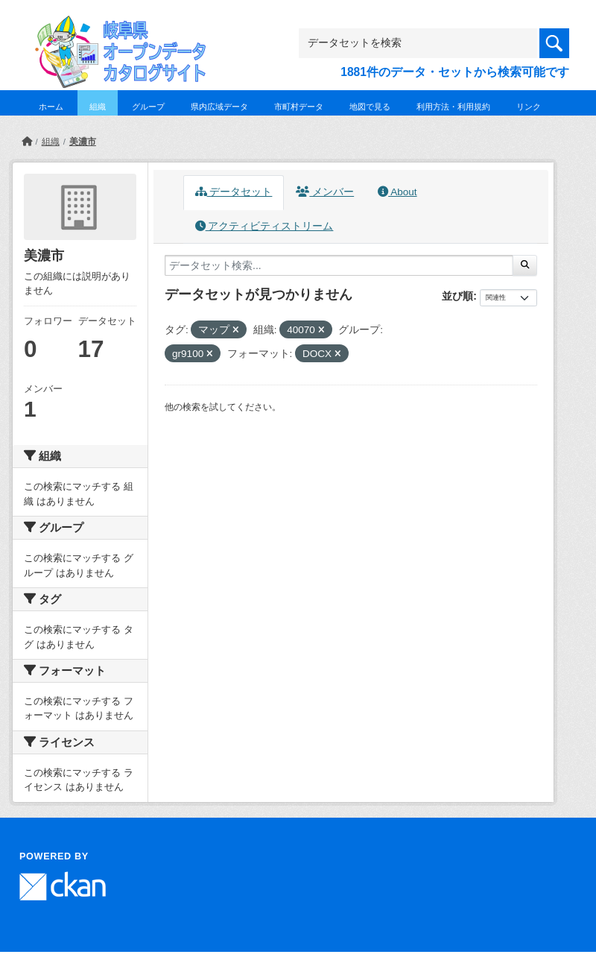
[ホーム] (27, 141)
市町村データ (298, 106)
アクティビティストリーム (264, 226)
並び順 (457, 296)
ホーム (51, 106)
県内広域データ (219, 106)
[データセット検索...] (339, 265)
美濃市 (82, 141)
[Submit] (525, 265)
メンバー (325, 192)
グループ (148, 106)
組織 (97, 106)
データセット (234, 192)
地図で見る (369, 106)
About (397, 192)
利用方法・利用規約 (453, 106)
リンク (528, 106)
